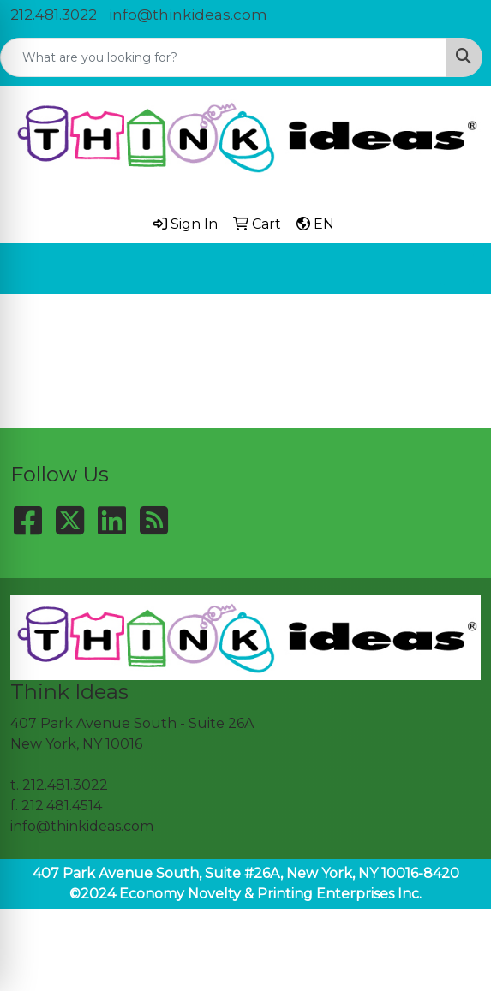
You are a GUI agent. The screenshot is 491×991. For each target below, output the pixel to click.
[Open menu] (457, 268)
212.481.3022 (53, 14)
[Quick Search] (223, 57)
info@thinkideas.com (188, 14)
